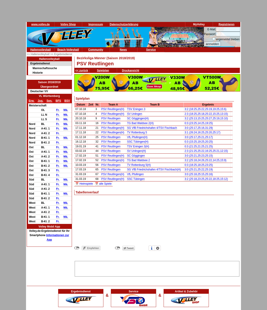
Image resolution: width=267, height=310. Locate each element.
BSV (67, 100)
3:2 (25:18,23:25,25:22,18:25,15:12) (206, 179)
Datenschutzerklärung (124, 24)
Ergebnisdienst (40, 63)
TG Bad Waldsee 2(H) (140, 123)
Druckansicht (130, 70)
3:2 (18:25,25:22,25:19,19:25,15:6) (205, 109)
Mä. (66, 110)
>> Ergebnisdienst (61, 54)
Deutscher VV (39, 91)
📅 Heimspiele (84, 183)
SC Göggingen (136, 155)
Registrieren (226, 24)
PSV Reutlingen (111, 118)
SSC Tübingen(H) (138, 141)
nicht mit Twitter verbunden (117, 248)
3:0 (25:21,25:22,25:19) (199, 169)
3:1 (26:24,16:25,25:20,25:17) (202, 132)
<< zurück (81, 70)
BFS (58, 100)
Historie (38, 72)
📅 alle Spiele (103, 183)
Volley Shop (68, 24)
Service (151, 49)
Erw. (31, 100)
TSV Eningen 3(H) (138, 146)
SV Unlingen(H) (136, 151)
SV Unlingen (134, 113)
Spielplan (103, 70)
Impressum (95, 24)
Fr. (58, 110)
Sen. (49, 100)
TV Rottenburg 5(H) (139, 165)
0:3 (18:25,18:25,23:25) (199, 165)
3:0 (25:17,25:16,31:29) (199, 127)
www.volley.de (40, 24)
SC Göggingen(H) (138, 118)
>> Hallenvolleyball (38, 54)
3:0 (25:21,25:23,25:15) (199, 155)
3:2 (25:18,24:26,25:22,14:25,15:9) (205, 160)
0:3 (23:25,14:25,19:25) (199, 123)
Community (95, 49)
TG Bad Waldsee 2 (138, 160)
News (123, 49)
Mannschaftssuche (45, 68)
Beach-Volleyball (68, 49)
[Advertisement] (157, 268)
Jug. (40, 100)
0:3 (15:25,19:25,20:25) (199, 141)
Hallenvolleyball (40, 49)
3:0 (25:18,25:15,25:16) (199, 174)
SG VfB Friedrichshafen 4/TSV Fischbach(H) (154, 169)
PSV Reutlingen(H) (112, 109)
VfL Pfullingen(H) (137, 137)
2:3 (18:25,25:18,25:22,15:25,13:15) (206, 113)
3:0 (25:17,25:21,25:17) (199, 137)
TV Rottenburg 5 (137, 132)
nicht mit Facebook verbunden (76, 248)
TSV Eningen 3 (136, 109)
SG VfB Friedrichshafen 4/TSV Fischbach (152, 127)
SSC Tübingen (136, 179)
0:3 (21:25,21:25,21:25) (199, 146)
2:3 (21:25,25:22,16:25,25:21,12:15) (206, 151)
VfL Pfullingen (135, 174)
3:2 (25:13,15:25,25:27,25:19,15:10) (206, 118)
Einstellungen (158, 248)
